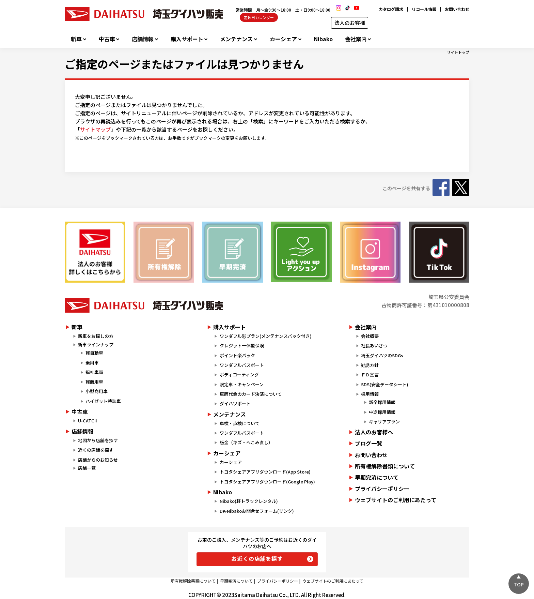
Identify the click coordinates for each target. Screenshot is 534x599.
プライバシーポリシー (382, 488)
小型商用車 (96, 391)
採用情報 (370, 394)
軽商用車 (94, 381)
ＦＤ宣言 (370, 374)
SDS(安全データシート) (384, 384)
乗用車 (92, 362)
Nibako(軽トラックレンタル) (249, 501)
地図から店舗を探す (98, 440)
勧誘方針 (370, 365)
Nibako (323, 39)
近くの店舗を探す (95, 450)
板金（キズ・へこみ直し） (246, 442)
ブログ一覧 (368, 443)
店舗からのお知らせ (98, 459)
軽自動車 (94, 352)
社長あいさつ (374, 345)
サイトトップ (458, 52)
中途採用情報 (382, 412)
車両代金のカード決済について (251, 394)
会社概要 (370, 336)
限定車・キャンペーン (242, 384)
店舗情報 (143, 39)
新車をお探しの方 (95, 336)
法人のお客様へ (374, 432)
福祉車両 (94, 372)
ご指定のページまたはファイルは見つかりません (184, 63)
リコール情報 (424, 9)
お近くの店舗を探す (257, 558)
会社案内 (356, 39)
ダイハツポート (235, 403)
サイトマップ (95, 129)
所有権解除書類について (385, 466)
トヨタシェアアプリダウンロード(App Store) (265, 471)
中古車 (107, 39)
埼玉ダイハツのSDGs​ (382, 355)
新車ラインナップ (95, 344)
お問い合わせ (457, 9)
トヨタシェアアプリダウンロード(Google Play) (267, 481)
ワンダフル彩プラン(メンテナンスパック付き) (266, 336)
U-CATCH (87, 420)
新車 (76, 39)
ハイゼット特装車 (103, 401)
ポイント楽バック (237, 355)
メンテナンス (236, 39)
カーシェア (283, 39)
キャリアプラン (384, 421)
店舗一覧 (87, 468)
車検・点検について (240, 423)
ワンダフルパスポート (242, 365)
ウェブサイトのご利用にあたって (395, 500)
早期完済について (376, 477)
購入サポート (187, 39)
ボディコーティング (239, 374)
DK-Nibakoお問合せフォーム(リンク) (257, 511)
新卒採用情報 (382, 402)
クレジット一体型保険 (242, 345)
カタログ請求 (391, 9)
